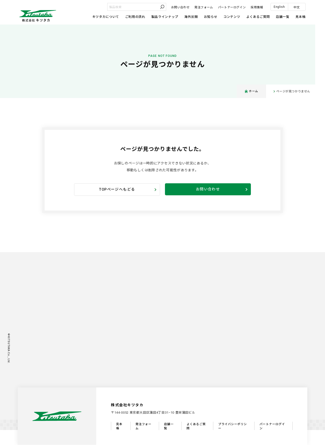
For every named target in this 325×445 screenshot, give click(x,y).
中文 (297, 7)
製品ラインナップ (164, 17)
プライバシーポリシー (232, 426)
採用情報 (257, 7)
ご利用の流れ (135, 17)
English (279, 7)
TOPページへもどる (117, 189)
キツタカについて (105, 17)
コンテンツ (231, 17)
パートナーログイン (232, 7)
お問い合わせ (180, 7)
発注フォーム (203, 7)
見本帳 (301, 17)
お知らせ (210, 17)
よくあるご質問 (258, 17)
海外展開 (191, 17)
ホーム (251, 91)
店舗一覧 (282, 17)
